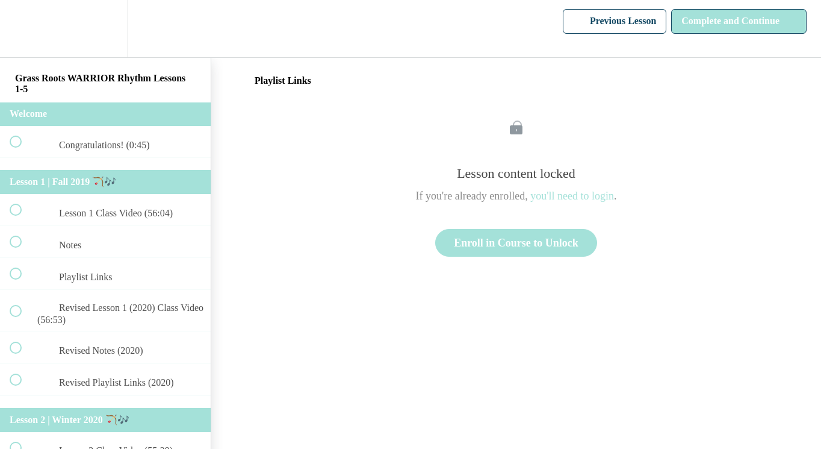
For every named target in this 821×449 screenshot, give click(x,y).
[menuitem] (105, 28)
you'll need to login (572, 196)
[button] (22, 28)
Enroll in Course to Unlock (516, 243)
